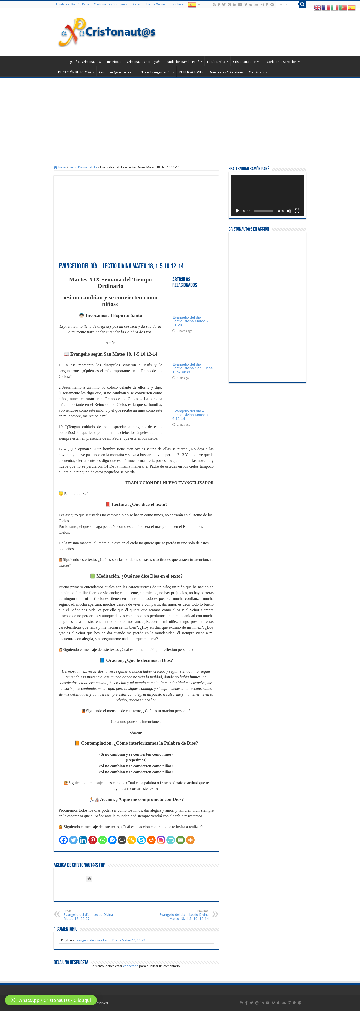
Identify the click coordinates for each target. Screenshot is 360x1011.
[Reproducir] (237, 210)
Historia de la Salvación (280, 62)
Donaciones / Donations (226, 72)
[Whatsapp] (102, 840)
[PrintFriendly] (170, 840)
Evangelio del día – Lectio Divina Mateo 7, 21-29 (191, 321)
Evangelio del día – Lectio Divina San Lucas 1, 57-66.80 (192, 368)
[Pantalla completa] (297, 210)
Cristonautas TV (244, 62)
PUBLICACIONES (192, 72)
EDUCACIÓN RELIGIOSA (74, 72)
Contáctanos (258, 72)
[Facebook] (63, 840)
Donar (136, 4)
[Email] (180, 840)
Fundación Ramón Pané (72, 4)
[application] (267, 195)
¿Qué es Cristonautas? (86, 62)
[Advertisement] (180, 116)
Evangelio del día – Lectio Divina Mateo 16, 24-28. (111, 940)
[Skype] (141, 840)
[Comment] (122, 840)
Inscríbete (176, 4)
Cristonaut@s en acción (116, 72)
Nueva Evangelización (156, 72)
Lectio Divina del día (83, 167)
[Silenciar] (289, 210)
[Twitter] (73, 840)
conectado (130, 966)
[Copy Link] (132, 840)
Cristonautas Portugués (110, 4)
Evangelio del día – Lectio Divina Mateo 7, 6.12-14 (191, 415)
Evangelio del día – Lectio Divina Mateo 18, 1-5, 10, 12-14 (183, 915)
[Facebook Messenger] (112, 840)
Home (60, 61)
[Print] (151, 840)
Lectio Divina (216, 62)
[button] (51, 1000)
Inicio (60, 167)
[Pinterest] (92, 840)
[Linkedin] (83, 840)
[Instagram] (161, 840)
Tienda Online (155, 4)
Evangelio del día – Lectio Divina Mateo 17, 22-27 (89, 915)
